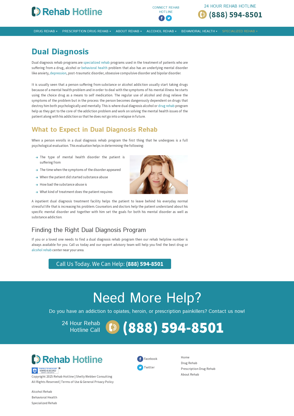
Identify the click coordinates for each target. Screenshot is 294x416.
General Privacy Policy (98, 382)
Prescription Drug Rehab (85, 31)
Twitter (146, 367)
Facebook (147, 359)
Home (185, 357)
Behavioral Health (198, 31)
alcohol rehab (42, 250)
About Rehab (127, 31)
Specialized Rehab (238, 31)
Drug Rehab (44, 31)
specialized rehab (97, 62)
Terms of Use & (72, 382)
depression (58, 73)
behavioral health (94, 68)
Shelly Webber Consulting (94, 376)
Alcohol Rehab (160, 31)
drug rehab (166, 106)
